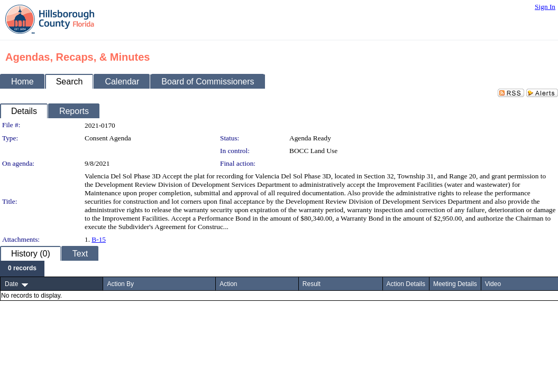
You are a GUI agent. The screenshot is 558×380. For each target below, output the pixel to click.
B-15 (99, 239)
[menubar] (22, 269)
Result (312, 284)
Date (11, 284)
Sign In (545, 7)
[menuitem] (22, 268)
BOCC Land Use (313, 151)
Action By (120, 284)
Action (228, 284)
